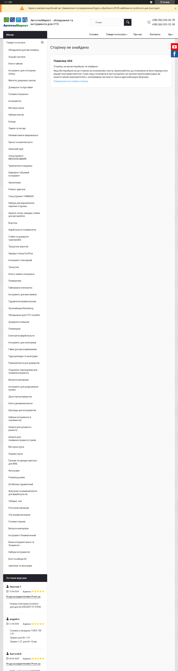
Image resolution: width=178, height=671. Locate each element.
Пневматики (14, 281)
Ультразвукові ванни (19, 515)
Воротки (12, 223)
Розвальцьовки (16, 477)
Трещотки (13, 267)
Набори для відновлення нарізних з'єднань (21, 204)
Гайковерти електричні (20, 287)
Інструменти (14, 101)
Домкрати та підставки (20, 87)
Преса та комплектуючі (20, 142)
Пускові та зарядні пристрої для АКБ (22, 462)
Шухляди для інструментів (22, 410)
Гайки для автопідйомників (22, 349)
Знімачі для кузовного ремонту (19, 429)
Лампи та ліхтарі (17, 128)
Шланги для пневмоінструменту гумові (22, 438)
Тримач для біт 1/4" (20, 637)
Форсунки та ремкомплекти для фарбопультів (22, 492)
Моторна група (16, 108)
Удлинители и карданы (20, 166)
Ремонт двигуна (16, 189)
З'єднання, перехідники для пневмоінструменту (22, 371)
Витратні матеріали (18, 380)
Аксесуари (13, 470)
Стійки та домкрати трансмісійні (18, 238)
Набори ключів (16, 114)
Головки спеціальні (18, 94)
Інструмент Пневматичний (22, 535)
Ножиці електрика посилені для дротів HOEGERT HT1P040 (25, 605)
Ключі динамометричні (20, 403)
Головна (93, 34)
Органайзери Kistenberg (20, 308)
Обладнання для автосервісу (23, 50)
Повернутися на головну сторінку (71, 81)
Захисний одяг (16, 149)
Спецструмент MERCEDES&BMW (17, 157)
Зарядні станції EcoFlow (20, 253)
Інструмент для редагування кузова (23, 388)
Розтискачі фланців (18, 508)
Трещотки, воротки (18, 246)
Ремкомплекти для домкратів (23, 363)
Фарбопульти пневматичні (22, 229)
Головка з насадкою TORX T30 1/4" (25, 632)
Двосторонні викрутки (20, 396)
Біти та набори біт (17, 559)
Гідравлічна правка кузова (22, 301)
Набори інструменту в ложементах (19, 419)
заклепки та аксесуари (20, 565)
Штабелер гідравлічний (20, 484)
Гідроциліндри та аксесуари (23, 356)
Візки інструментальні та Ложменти (21, 544)
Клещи (12, 121)
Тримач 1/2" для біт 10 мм (23, 641)
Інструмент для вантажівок (22, 294)
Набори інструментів (19, 552)
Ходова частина (16, 57)
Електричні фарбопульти (21, 335)
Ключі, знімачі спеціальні (21, 274)
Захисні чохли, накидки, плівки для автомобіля (24, 214)
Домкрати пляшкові (18, 322)
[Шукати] (127, 22)
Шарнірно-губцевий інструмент (18, 174)
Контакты (155, 34)
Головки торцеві (16, 521)
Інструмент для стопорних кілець (22, 72)
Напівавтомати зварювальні (23, 135)
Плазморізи (14, 328)
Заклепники (14, 182)
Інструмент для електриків (22, 342)
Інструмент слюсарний (20, 260)
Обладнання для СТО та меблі (24, 315)
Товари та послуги (116, 34)
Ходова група (15, 454)
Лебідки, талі (15, 501)
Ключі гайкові (15, 63)
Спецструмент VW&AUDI (21, 196)
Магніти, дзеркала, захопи (22, 80)
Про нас (138, 34)
